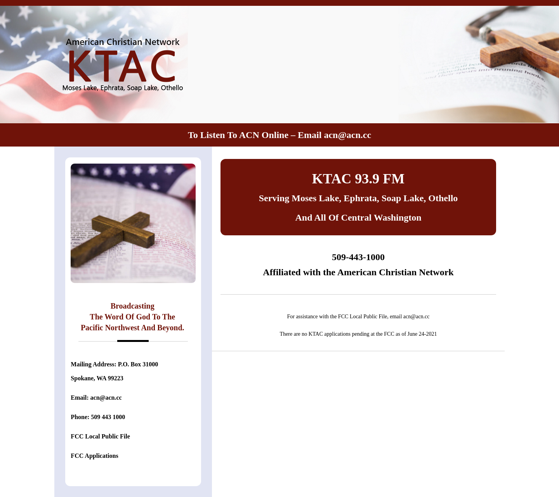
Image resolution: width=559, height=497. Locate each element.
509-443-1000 (358, 257)
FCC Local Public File (100, 436)
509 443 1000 (108, 417)
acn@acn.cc (347, 135)
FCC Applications (94, 455)
